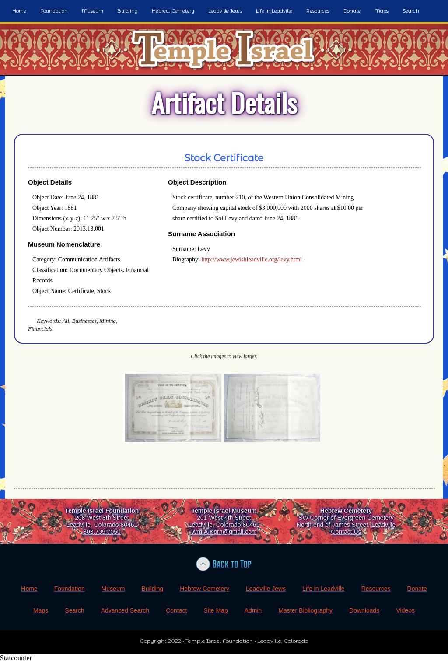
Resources (317, 11)
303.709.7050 (102, 531)
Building (127, 11)
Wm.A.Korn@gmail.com (224, 531)
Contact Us (346, 531)
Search (410, 11)
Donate (351, 11)
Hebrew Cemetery (173, 11)
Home (19, 11)
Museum (92, 11)
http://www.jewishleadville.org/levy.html (252, 259)
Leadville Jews (225, 11)
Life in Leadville (274, 11)
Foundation (54, 11)
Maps (381, 11)
